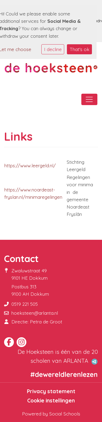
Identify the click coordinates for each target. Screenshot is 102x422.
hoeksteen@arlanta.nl (34, 313)
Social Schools (64, 414)
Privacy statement (51, 391)
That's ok (79, 49)
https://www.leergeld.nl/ (30, 165)
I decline (53, 49)
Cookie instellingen (51, 400)
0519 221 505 (24, 304)
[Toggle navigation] (89, 99)
